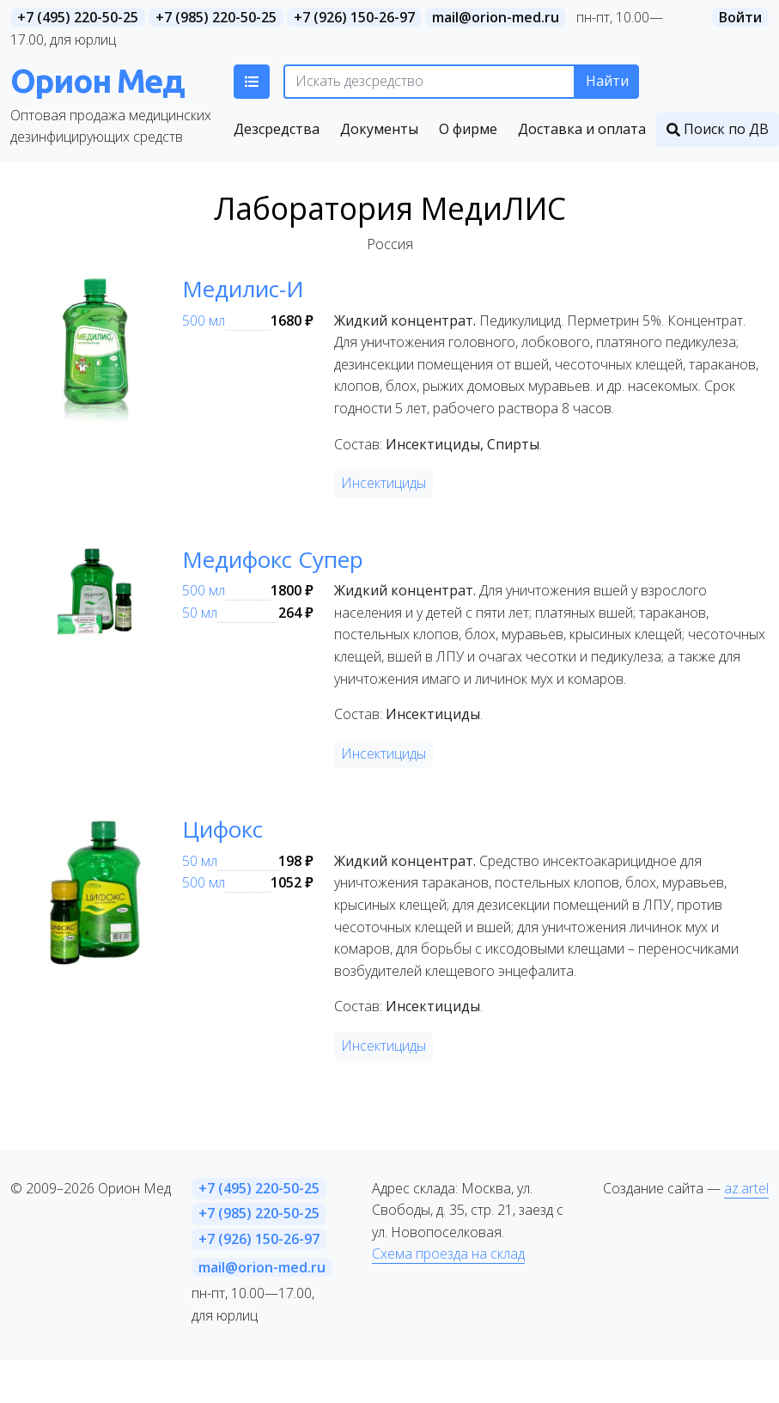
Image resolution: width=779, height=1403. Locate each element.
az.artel (746, 1188)
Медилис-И (243, 288)
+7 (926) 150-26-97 (354, 17)
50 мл (199, 612)
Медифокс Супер (272, 559)
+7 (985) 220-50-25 (216, 17)
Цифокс (222, 829)
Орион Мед (97, 80)
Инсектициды (383, 482)
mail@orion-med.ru (495, 17)
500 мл (203, 320)
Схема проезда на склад (448, 1253)
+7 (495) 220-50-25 (77, 17)
